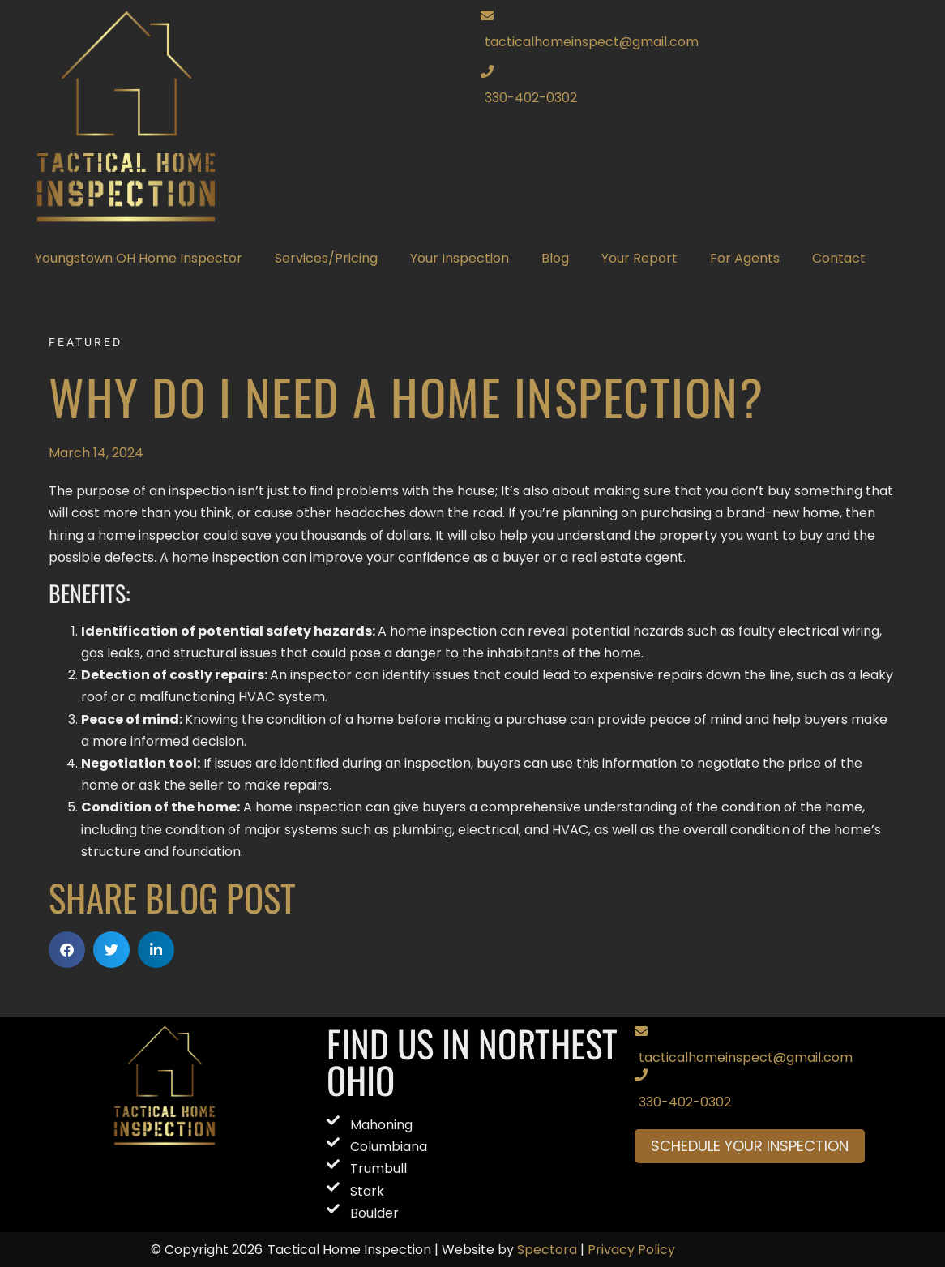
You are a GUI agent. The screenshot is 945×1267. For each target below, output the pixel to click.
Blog (555, 258)
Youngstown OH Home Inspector (138, 258)
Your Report (639, 258)
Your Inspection (459, 258)
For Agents (745, 258)
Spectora (547, 1249)
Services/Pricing (326, 258)
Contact (839, 258)
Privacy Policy (631, 1249)
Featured (85, 342)
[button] (67, 949)
